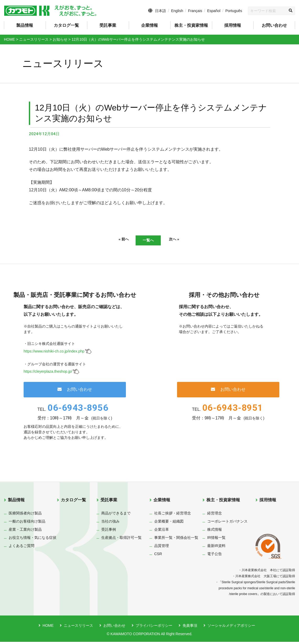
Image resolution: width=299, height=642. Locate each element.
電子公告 (214, 554)
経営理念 (214, 514)
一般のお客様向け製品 (27, 522)
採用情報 (232, 25)
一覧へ (148, 240)
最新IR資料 (216, 546)
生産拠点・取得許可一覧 (121, 538)
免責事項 (190, 626)
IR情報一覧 (216, 538)
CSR (158, 554)
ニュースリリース (78, 626)
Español (214, 11)
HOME (48, 626)
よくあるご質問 (21, 546)
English (177, 11)
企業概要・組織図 (169, 522)
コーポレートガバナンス (227, 522)
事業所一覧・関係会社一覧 (176, 538)
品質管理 (161, 546)
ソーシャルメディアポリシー (231, 626)
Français (195, 11)
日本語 (160, 11)
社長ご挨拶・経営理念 (172, 514)
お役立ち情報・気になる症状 (32, 538)
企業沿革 (161, 530)
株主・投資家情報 (223, 500)
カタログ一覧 (66, 25)
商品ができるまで (116, 514)
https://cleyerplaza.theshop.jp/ (48, 372)
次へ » (181, 240)
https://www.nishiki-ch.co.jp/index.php (54, 351)
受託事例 (108, 530)
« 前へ (117, 240)
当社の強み (110, 522)
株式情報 (214, 530)
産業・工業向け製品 (25, 530)
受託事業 (108, 500)
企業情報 (161, 500)
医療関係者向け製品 (25, 514)
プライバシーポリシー (154, 626)
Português (233, 11)
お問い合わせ (274, 25)
